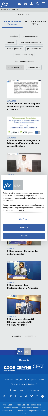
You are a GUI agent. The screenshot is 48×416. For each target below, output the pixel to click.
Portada (4, 10)
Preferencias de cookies (31, 408)
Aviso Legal (7, 405)
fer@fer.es (33, 390)
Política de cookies (10, 408)
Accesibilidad (7, 411)
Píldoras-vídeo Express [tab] (12, 22)
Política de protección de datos (29, 405)
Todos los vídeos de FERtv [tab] (35, 22)
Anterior (17, 336)
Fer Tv (24, 14)
